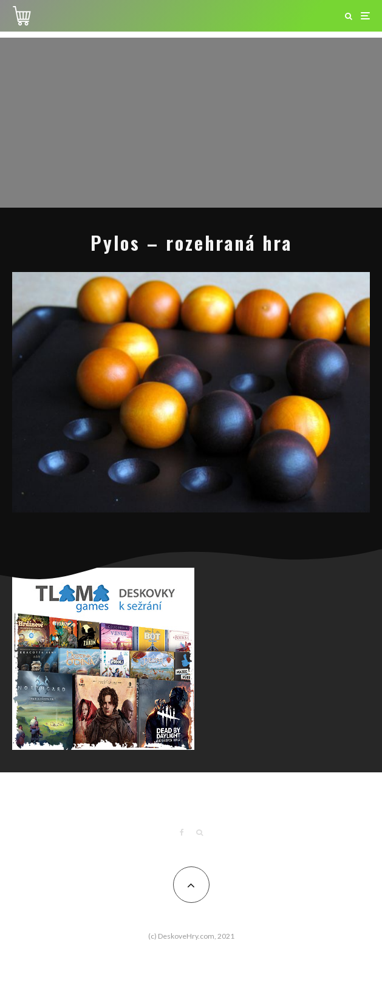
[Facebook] (182, 832)
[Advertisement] (191, 123)
